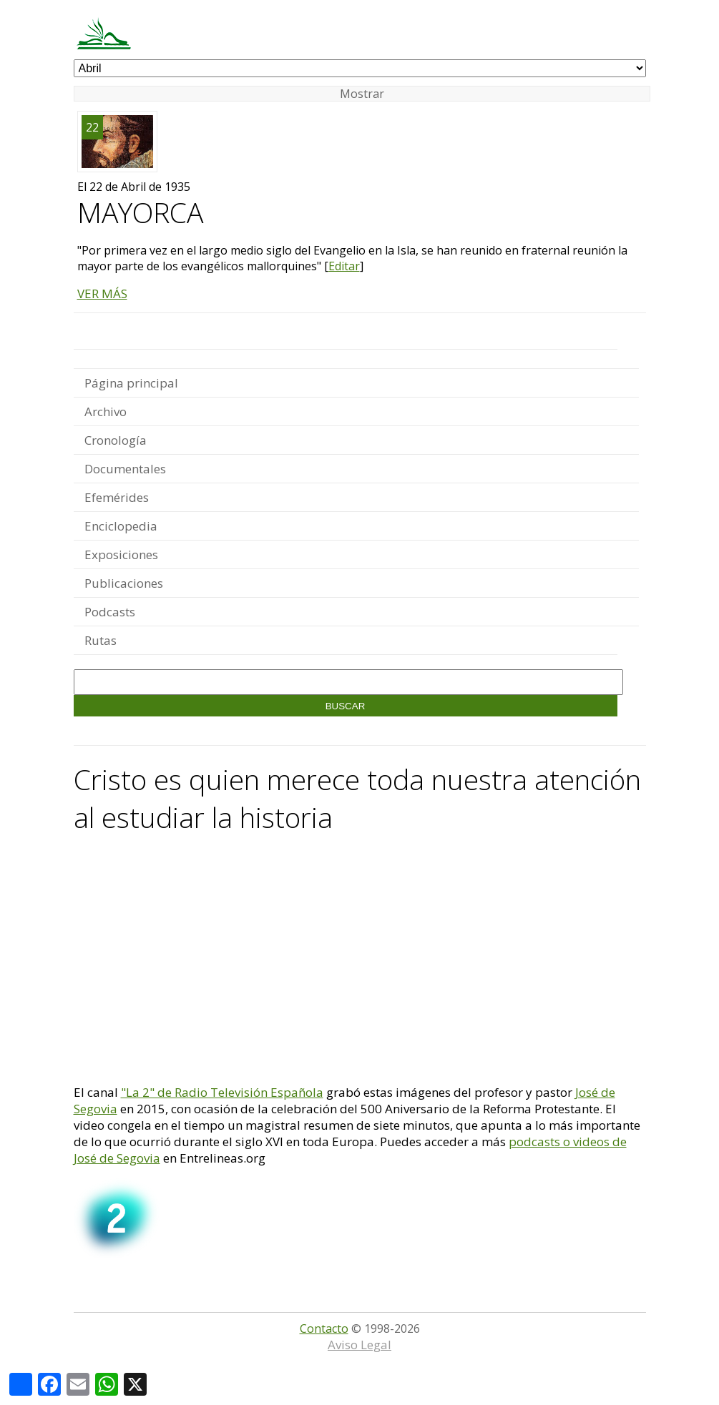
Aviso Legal (359, 1344)
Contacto (324, 1328)
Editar (344, 266)
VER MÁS (102, 293)
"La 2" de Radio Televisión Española (222, 1092)
